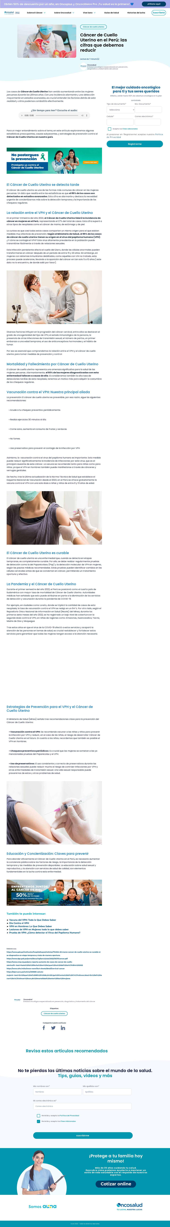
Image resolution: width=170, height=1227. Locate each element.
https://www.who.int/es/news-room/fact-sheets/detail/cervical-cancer (36, 969)
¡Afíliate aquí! (153, 4)
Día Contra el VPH (19, 923)
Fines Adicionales (68, 1121)
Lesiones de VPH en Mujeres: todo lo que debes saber (39, 929)
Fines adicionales (130, 129)
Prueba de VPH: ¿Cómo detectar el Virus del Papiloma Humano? (44, 932)
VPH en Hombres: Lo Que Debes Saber (30, 926)
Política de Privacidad (69, 1115)
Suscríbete (159, 12)
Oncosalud (91, 65)
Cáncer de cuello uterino (93, 27)
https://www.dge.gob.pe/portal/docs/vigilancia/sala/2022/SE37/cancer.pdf (37, 959)
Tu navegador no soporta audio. (54, 115)
